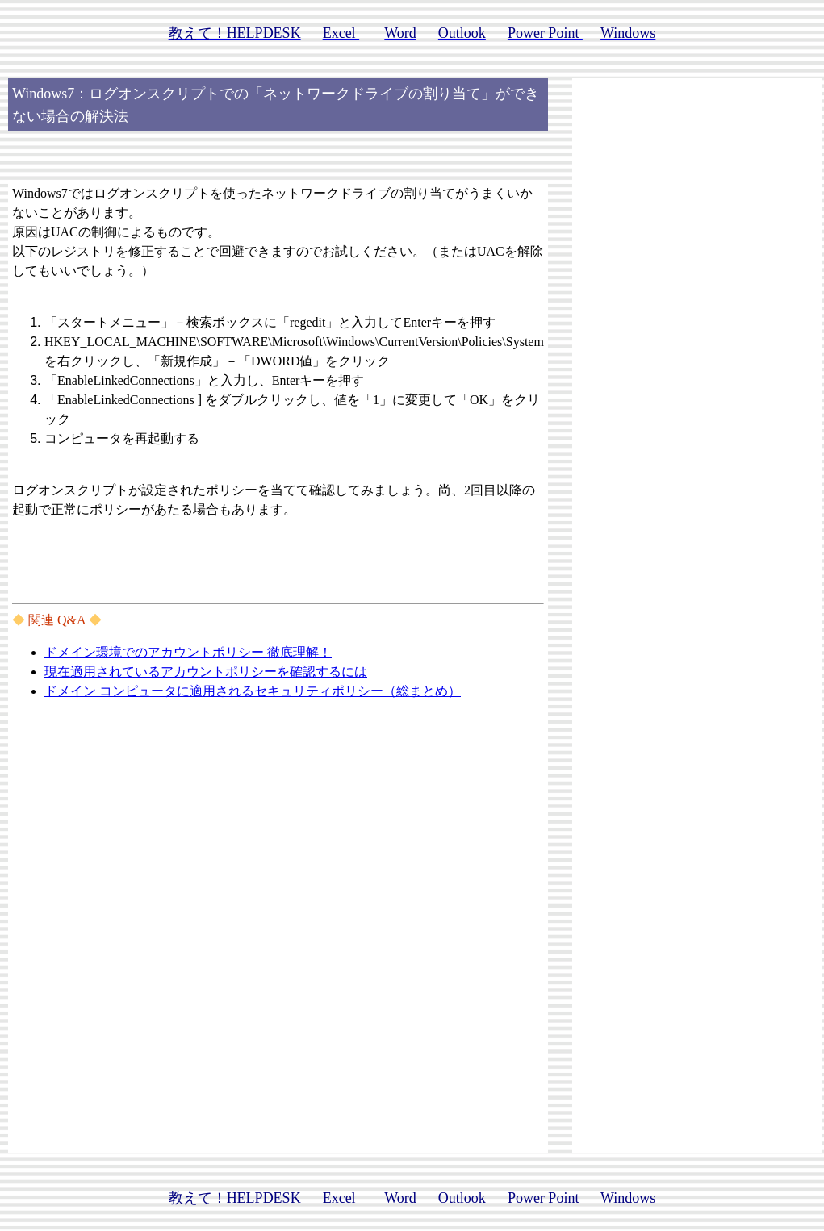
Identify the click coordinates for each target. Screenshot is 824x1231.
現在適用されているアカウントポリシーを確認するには (205, 671)
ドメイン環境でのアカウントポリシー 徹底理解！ (188, 652)
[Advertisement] (697, 358)
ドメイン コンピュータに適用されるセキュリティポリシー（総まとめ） (252, 691)
